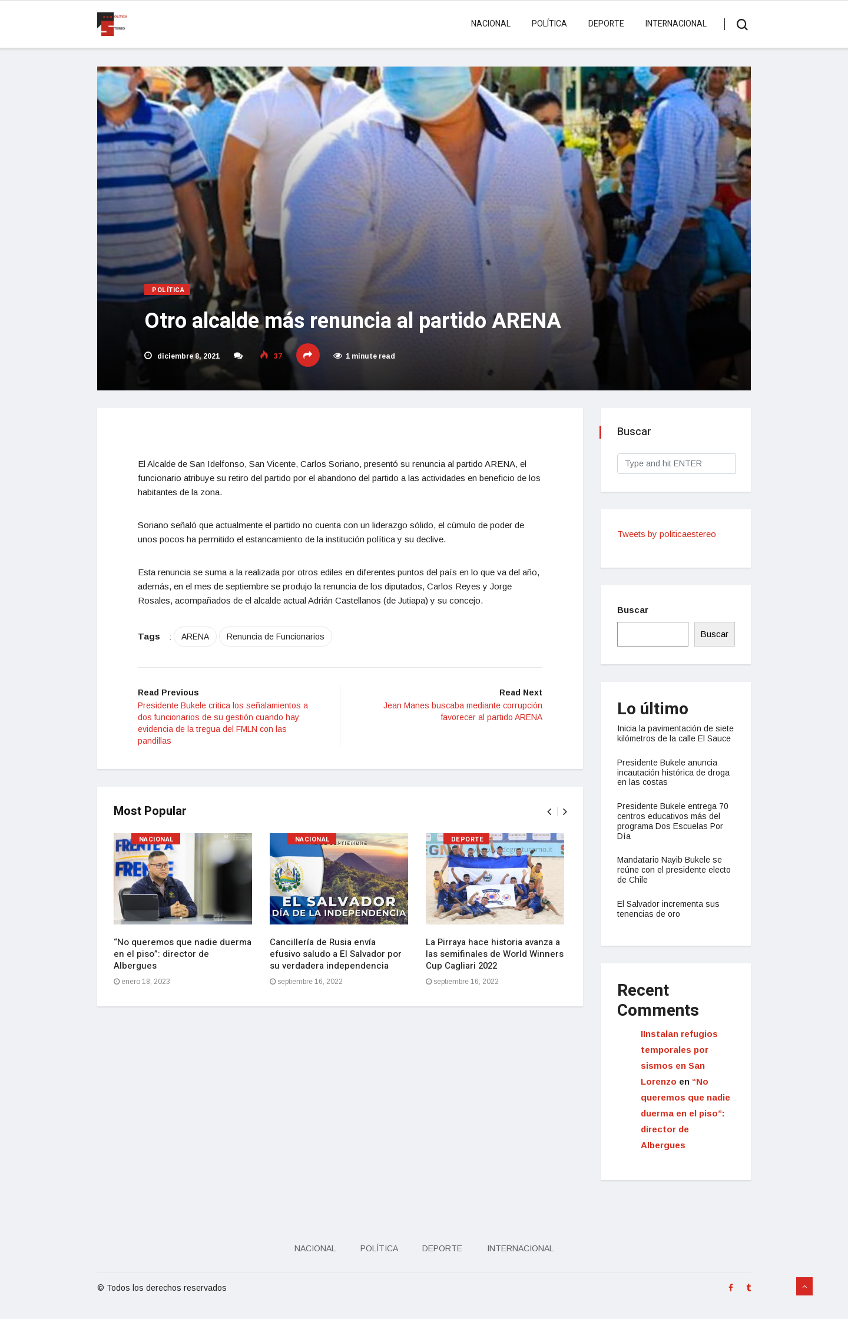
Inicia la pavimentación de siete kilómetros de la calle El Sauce (672, 738)
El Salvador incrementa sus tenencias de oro (669, 919)
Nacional (489, 24)
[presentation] (547, 815)
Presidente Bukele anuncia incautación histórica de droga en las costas (674, 782)
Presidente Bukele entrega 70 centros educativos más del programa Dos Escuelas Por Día (674, 830)
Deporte (604, 24)
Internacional (674, 24)
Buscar (634, 610)
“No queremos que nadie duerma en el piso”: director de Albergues (184, 957)
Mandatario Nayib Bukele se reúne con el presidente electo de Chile (675, 879)
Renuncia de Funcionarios (282, 639)
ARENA (202, 639)
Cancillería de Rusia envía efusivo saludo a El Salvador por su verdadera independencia (337, 957)
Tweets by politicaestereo (667, 534)
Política (547, 24)
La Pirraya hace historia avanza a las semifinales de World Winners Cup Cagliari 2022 (496, 957)
